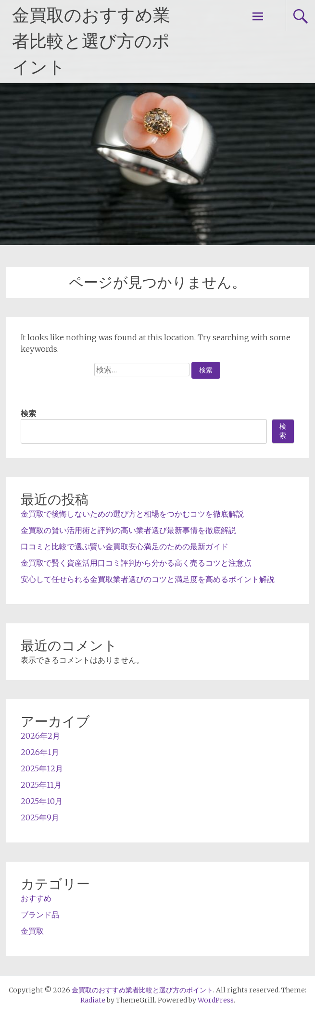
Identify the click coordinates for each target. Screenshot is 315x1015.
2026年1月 (40, 752)
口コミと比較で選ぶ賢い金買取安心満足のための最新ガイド (124, 546)
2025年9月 (40, 817)
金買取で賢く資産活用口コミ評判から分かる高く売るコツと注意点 (136, 563)
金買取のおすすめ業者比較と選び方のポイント (91, 41)
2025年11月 (41, 785)
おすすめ (36, 898)
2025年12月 (42, 768)
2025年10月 (42, 801)
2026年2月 (40, 736)
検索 (28, 413)
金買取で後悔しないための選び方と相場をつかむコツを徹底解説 (132, 514)
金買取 (32, 931)
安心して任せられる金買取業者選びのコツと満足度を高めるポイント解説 (148, 579)
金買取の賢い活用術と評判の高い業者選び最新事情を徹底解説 (128, 530)
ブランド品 (40, 914)
